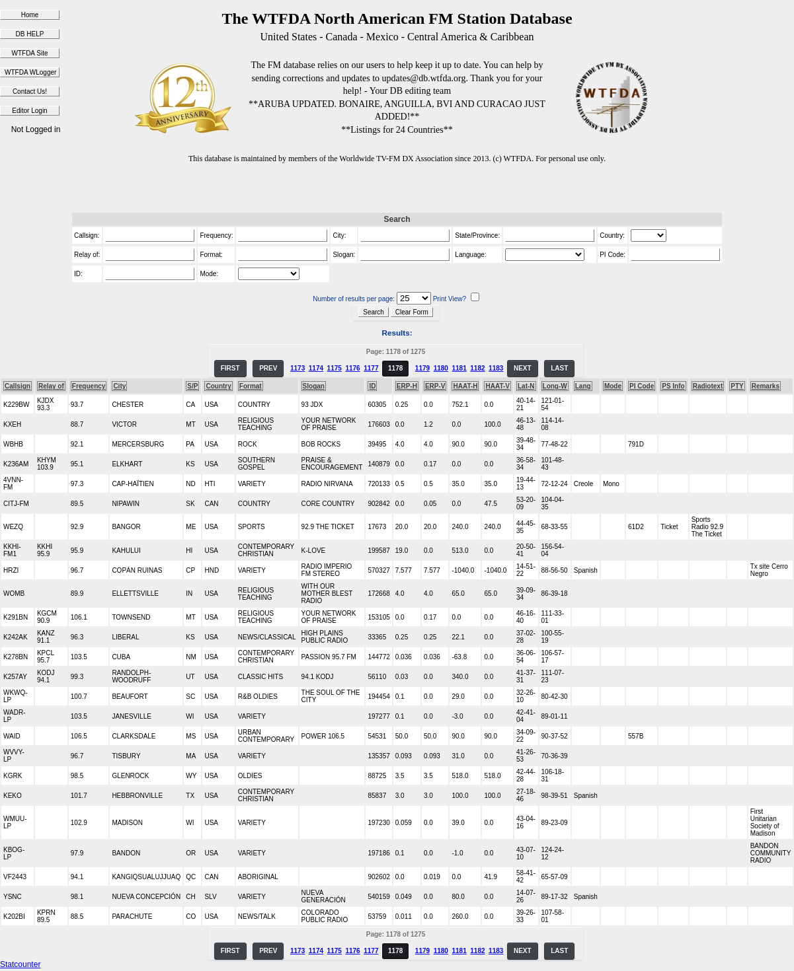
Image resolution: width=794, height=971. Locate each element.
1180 (441, 368)
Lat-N (526, 386)
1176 (352, 368)
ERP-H (407, 386)
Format (250, 386)
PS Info (673, 386)
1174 (316, 368)
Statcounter (20, 964)
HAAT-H (465, 386)
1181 (459, 368)
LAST (559, 368)
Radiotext (708, 386)
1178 (395, 368)
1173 (297, 368)
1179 (422, 368)
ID (372, 386)
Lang (583, 386)
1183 (496, 368)
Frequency (89, 386)
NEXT (523, 368)
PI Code (641, 386)
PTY (737, 386)
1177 (371, 368)
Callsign (17, 386)
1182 (477, 368)
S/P (192, 386)
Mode (612, 386)
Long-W (555, 386)
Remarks (765, 386)
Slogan (314, 386)
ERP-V (435, 386)
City (119, 386)
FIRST (230, 368)
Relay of (51, 386)
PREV (268, 368)
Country (218, 386)
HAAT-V (497, 386)
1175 (334, 368)
